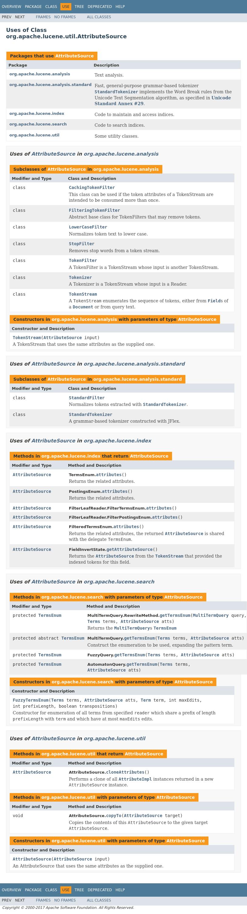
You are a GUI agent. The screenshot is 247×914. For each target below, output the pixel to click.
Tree (79, 7)
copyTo (113, 815)
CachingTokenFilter (92, 187)
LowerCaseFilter (88, 227)
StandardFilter (87, 397)
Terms (93, 621)
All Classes (99, 17)
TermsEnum (49, 615)
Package (33, 7)
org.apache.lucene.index (36, 113)
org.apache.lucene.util (34, 135)
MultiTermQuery (211, 615)
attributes (109, 474)
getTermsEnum (175, 615)
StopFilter (81, 243)
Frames (43, 17)
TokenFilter (83, 260)
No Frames (65, 17)
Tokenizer (80, 277)
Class (51, 7)
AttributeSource (74, 55)
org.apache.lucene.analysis (39, 74)
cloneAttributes (125, 772)
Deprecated (100, 7)
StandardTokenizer (90, 414)
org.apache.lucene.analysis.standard (50, 84)
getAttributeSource (130, 549)
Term (146, 700)
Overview (11, 7)
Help (120, 7)
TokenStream (83, 294)
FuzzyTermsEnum (31, 700)
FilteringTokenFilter (94, 210)
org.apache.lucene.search (38, 124)
